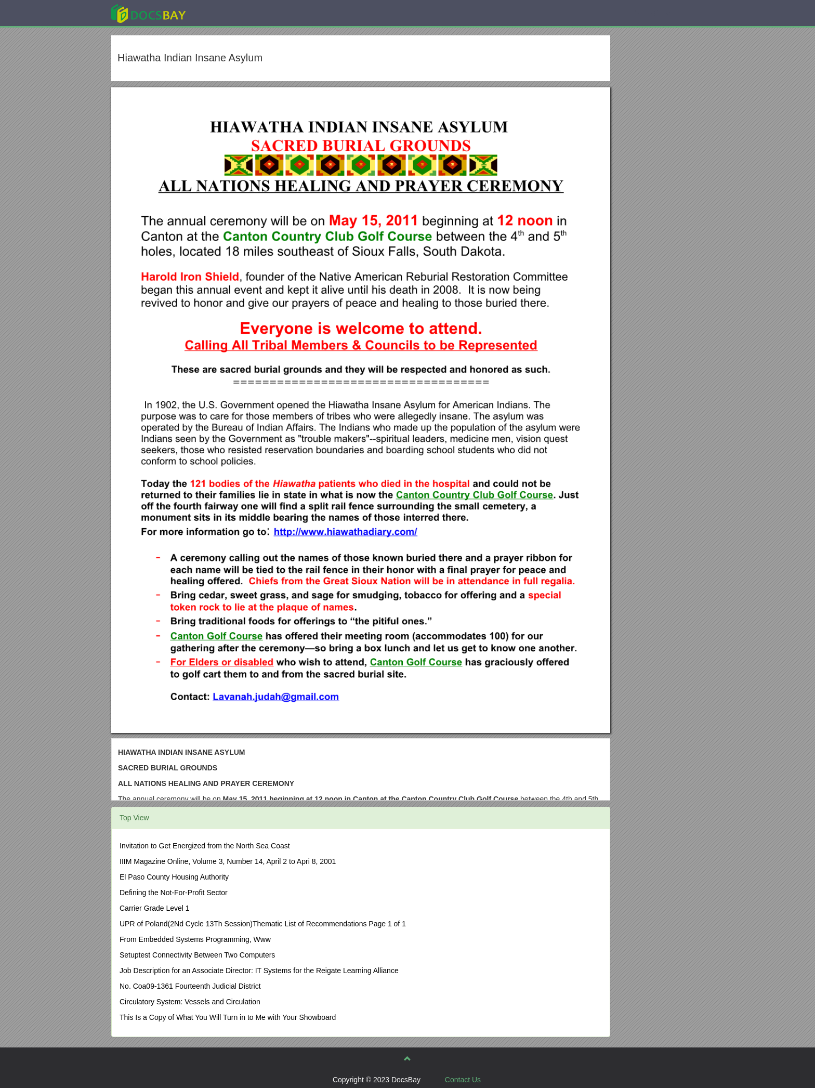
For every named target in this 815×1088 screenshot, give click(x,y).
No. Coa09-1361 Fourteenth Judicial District (190, 986)
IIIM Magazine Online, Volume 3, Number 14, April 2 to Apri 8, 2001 (228, 861)
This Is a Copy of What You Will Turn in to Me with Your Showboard (228, 1017)
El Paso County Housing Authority (174, 877)
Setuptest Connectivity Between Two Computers (197, 955)
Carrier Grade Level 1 (155, 908)
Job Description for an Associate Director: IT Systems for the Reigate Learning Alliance (259, 970)
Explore (226, 12)
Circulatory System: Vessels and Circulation (190, 1002)
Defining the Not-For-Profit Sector (174, 892)
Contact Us (463, 1080)
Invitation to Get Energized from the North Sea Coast (205, 846)
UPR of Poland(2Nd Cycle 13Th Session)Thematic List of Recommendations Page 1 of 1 (263, 924)
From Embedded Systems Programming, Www (195, 939)
